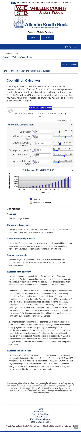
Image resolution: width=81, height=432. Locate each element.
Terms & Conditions (40, 414)
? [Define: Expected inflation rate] (33, 162)
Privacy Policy (40, 411)
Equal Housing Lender (40, 419)
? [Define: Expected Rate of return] (33, 155)
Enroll (47, 37)
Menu (68, 46)
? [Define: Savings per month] (33, 150)
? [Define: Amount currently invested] (33, 143)
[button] (40, 125)
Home (5, 53)
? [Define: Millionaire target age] (33, 137)
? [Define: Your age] (33, 131)
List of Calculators (69, 65)
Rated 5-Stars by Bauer (40, 422)
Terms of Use (40, 417)
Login (33, 37)
